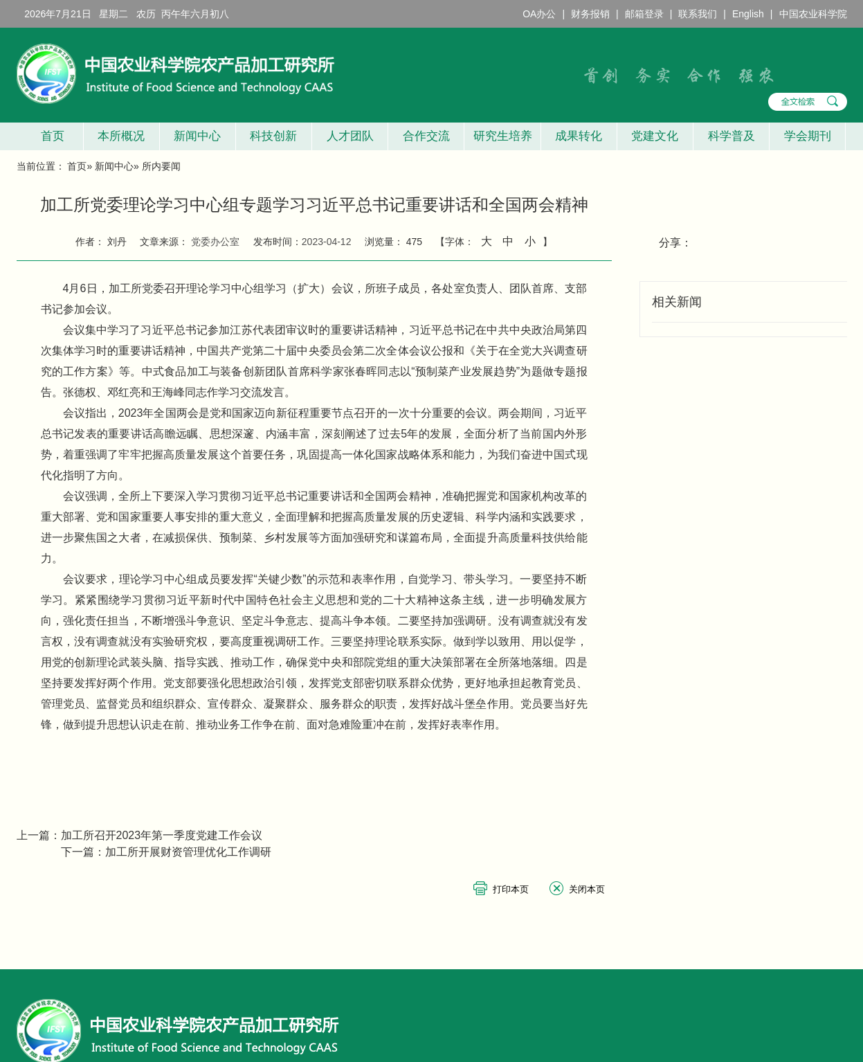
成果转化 (578, 136)
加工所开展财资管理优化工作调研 (188, 852)
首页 (49, 136)
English (748, 13)
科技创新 (273, 136)
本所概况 (121, 136)
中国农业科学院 (813, 13)
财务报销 (590, 13)
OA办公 (539, 13)
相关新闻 (677, 302)
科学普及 (731, 136)
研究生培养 (502, 136)
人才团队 (350, 136)
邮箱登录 (644, 13)
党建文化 (654, 136)
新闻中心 (197, 136)
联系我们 (697, 13)
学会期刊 (807, 136)
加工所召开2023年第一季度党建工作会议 (162, 835)
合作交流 (426, 136)
